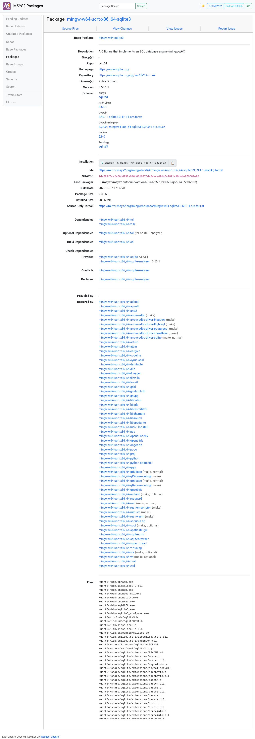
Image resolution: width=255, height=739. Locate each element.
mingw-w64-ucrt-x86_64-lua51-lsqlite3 (123, 427)
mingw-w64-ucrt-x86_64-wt (116, 557)
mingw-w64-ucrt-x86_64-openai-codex (123, 436)
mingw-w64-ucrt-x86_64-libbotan (120, 400)
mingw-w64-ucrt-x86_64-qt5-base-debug (125, 476)
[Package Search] (117, 6)
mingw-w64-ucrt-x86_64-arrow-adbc (122, 315)
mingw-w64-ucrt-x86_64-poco (118, 449)
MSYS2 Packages (23, 6)
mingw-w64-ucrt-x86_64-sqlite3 (99, 19)
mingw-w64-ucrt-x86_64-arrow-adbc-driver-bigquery (132, 319)
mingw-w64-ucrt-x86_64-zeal (117, 561)
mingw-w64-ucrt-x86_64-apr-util (119, 306)
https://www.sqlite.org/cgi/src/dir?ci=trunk (127, 75)
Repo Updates (15, 26)
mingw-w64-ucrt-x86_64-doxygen (120, 373)
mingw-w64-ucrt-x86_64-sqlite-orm (121, 534)
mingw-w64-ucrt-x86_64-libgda (118, 405)
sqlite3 (103, 97)
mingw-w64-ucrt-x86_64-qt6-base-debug (125, 485)
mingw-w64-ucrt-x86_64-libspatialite (122, 422)
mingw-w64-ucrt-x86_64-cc (116, 242)
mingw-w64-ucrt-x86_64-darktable (121, 364)
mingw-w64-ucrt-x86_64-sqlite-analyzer (124, 261)
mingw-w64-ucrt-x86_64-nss (117, 431)
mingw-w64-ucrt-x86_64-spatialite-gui (123, 530)
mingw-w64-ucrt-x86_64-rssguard (120, 498)
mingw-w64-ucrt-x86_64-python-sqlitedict (126, 463)
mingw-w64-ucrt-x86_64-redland (119, 494)
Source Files (70, 28)
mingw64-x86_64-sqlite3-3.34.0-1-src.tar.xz (137, 127)
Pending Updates (17, 19)
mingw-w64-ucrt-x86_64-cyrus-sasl (121, 360)
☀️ (203, 6)
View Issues (175, 28)
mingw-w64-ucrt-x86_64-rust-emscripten (125, 507)
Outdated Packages (19, 34)
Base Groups (14, 64)
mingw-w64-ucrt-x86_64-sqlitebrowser (124, 539)
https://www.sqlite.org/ (114, 69)
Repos (10, 42)
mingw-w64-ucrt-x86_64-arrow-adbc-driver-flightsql (132, 324)
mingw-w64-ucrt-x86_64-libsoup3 (120, 418)
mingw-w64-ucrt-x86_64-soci (117, 525)
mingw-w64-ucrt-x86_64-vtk (116, 552)
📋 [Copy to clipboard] (173, 163)
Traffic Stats (14, 95)
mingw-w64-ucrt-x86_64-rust (117, 503)
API (248, 6)
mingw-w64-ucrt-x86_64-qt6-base (120, 481)
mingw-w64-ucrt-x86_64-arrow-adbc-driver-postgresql (133, 328)
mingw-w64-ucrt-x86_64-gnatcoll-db (122, 391)
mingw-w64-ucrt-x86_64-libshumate (122, 414)
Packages (12, 57)
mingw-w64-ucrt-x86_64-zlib (117, 224)
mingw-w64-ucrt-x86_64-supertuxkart (123, 543)
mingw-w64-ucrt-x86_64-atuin (118, 346)
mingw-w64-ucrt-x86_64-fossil (118, 382)
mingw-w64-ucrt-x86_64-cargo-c (119, 351)
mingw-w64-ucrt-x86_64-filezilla (119, 378)
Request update (50, 736)
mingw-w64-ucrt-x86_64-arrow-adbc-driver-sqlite (130, 337)
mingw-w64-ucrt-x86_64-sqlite (118, 257)
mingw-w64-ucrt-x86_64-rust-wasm (121, 516)
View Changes (122, 28)
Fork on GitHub (234, 6)
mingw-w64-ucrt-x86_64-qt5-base (120, 472)
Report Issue (226, 28)
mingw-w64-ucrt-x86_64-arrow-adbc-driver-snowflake (133, 333)
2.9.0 (102, 136)
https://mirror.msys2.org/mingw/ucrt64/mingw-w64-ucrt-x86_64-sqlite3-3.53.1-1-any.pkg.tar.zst (161, 170)
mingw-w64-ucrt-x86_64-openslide (121, 440)
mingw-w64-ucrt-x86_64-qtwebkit (120, 489)
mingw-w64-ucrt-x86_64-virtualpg (120, 548)
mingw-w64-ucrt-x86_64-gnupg (118, 396)
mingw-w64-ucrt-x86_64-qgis (117, 467)
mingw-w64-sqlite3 (111, 38)
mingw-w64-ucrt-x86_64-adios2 (119, 302)
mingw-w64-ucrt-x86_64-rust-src (119, 512)
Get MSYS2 (215, 6)
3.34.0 (103, 127)
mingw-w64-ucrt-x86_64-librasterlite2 (123, 409)
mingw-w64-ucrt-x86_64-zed (117, 566)
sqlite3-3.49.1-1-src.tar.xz (125, 117)
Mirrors (11, 102)
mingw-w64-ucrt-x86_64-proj (117, 454)
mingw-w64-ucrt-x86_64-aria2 (118, 311)
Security (11, 79)
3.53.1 (103, 107)
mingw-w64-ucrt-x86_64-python (119, 458)
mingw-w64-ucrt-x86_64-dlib (117, 369)
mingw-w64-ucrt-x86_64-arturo (118, 342)
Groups (11, 72)
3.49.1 (103, 117)
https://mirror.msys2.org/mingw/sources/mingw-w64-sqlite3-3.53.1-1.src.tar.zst (151, 206)
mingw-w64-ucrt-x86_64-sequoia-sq (122, 521)
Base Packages (16, 49)
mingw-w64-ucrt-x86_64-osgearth (120, 445)
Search (141, 6)
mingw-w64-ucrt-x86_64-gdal (117, 387)
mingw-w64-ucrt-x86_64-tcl (116, 219)
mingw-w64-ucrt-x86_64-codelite (120, 355)
